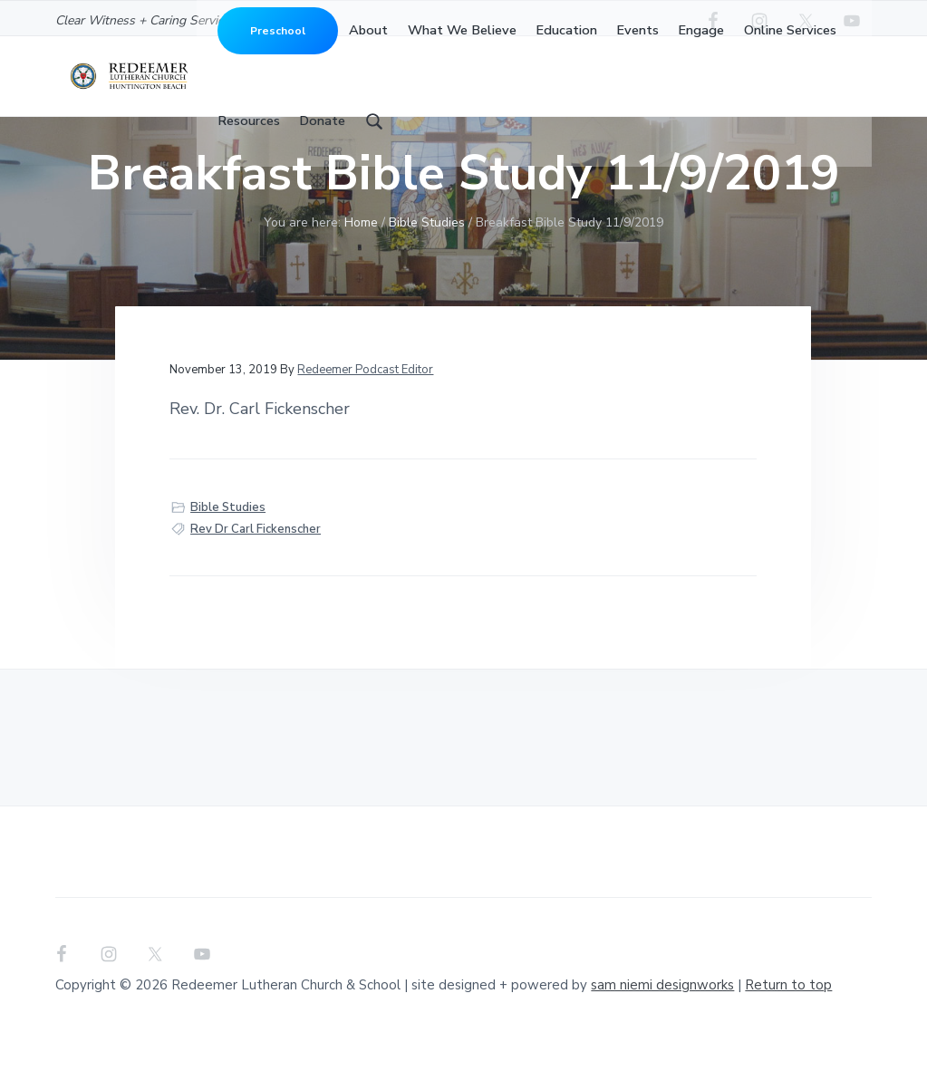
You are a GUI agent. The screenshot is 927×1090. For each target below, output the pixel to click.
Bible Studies (228, 564)
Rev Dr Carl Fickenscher (255, 586)
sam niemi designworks (662, 1042)
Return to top (788, 1042)
